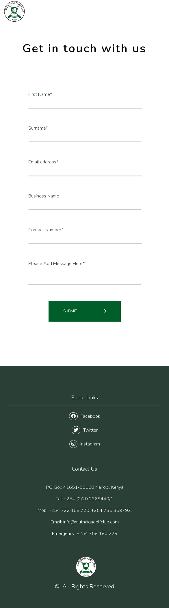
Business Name (43, 196)
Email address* (43, 162)
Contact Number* (46, 230)
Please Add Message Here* (56, 263)
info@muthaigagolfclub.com (91, 522)
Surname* (38, 128)
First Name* (40, 94)
